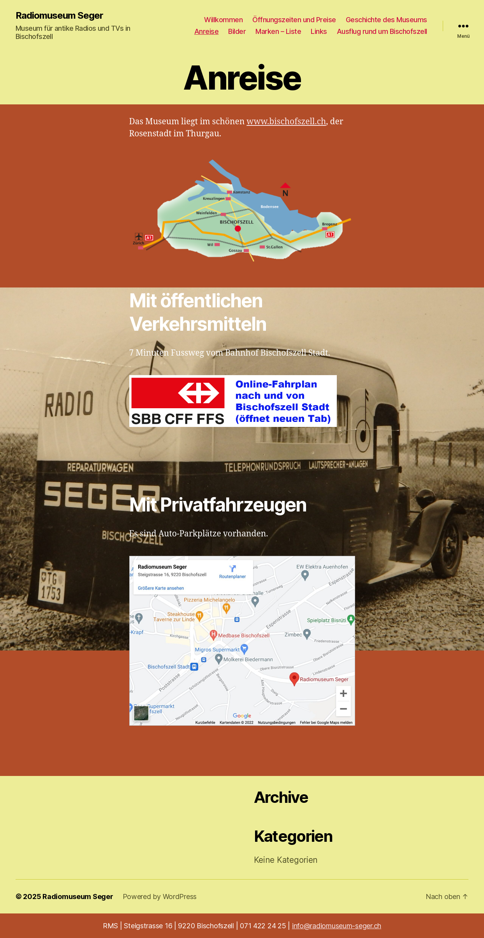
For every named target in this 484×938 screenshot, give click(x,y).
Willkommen (223, 20)
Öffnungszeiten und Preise (294, 20)
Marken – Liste (278, 31)
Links (319, 31)
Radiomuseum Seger (59, 15)
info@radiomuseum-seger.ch (336, 926)
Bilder (237, 31)
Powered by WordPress (160, 896)
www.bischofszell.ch (286, 121)
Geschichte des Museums (386, 20)
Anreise (206, 31)
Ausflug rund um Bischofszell (382, 31)
